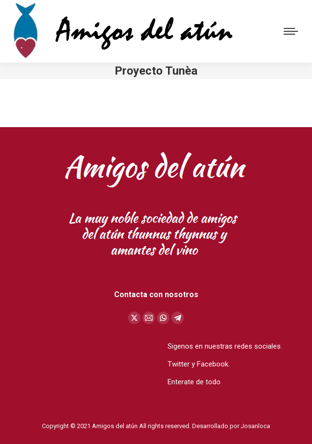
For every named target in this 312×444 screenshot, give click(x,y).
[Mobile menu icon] (290, 31)
